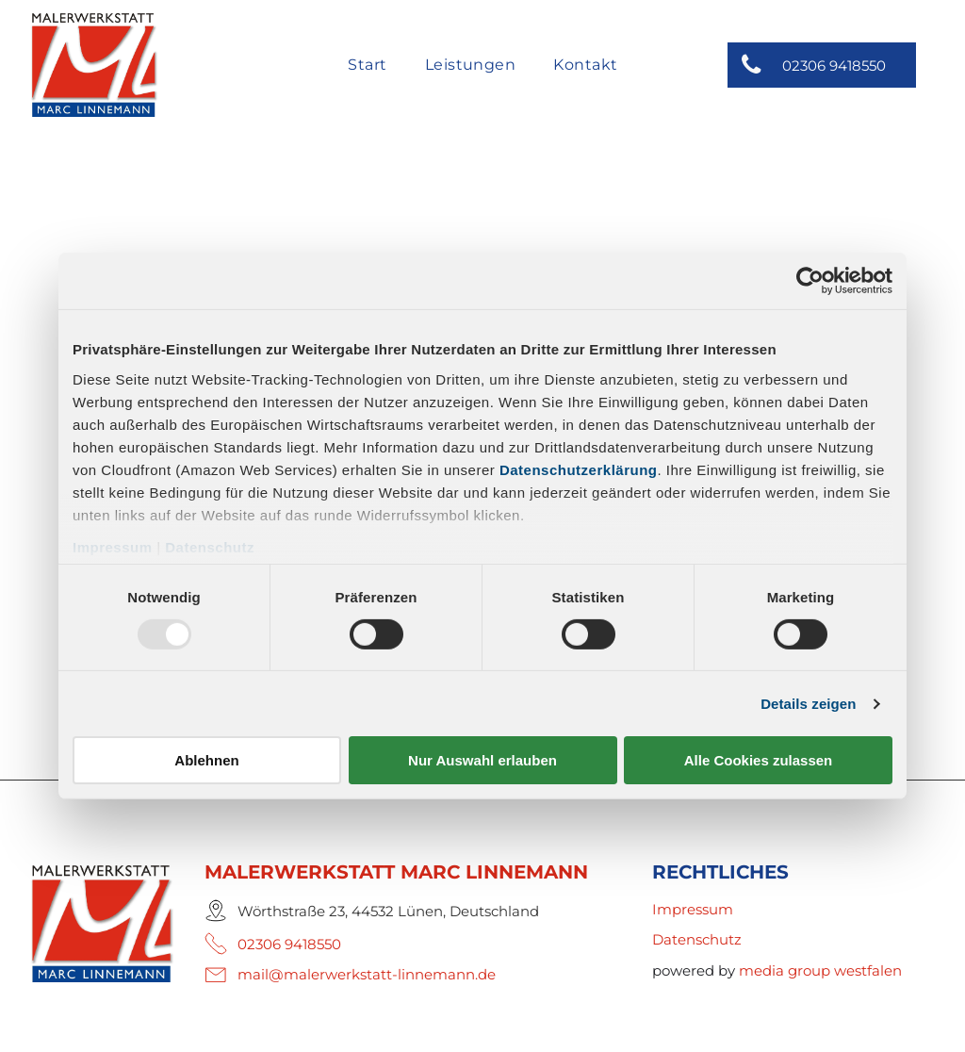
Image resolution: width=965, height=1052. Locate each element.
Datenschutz (209, 546)
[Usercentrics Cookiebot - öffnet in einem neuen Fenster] (810, 281)
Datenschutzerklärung (578, 469)
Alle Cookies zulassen (758, 760)
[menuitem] (367, 66)
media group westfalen (820, 970)
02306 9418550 (289, 944)
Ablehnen (206, 760)
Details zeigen (808, 704)
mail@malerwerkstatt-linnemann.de (366, 974)
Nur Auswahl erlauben (482, 760)
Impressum (113, 546)
